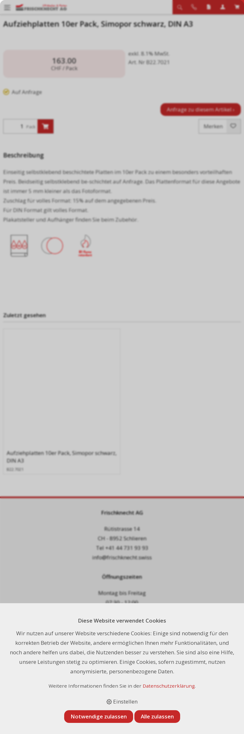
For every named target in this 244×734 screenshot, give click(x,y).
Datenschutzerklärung (169, 686)
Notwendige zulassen (99, 716)
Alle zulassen (157, 716)
